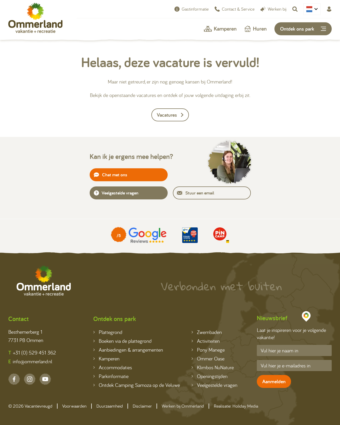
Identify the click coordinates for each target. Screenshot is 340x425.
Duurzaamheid (109, 406)
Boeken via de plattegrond (122, 341)
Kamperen (220, 28)
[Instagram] (30, 379)
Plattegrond (107, 332)
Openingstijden (210, 376)
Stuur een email (195, 193)
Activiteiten (206, 341)
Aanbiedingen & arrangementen (128, 349)
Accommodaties (112, 367)
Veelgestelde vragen (116, 193)
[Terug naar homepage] (35, 19)
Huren (255, 28)
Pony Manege (208, 349)
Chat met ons (110, 175)
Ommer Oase (208, 358)
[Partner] (139, 235)
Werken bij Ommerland (183, 406)
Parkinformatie (111, 376)
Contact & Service (234, 9)
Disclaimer (142, 406)
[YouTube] (45, 379)
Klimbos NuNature (213, 367)
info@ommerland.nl (30, 361)
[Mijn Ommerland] (329, 9)
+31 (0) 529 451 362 (32, 352)
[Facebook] (14, 379)
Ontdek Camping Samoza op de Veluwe (136, 385)
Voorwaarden (74, 406)
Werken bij (273, 9)
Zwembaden (207, 332)
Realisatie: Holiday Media (236, 406)
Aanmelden (274, 381)
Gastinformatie (191, 9)
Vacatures (170, 115)
